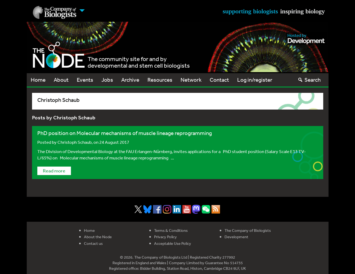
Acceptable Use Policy (172, 243)
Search (309, 79)
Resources (159, 79)
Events (85, 79)
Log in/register (254, 79)
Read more (54, 170)
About (61, 79)
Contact (219, 79)
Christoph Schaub (74, 142)
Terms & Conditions (171, 230)
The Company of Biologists (247, 230)
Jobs (107, 79)
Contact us (93, 243)
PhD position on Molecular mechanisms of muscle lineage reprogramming (124, 133)
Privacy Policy (165, 236)
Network (191, 79)
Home (38, 79)
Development (236, 236)
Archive (130, 79)
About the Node (98, 236)
